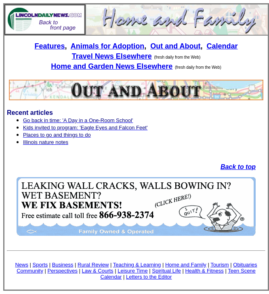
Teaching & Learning (137, 265)
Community (30, 271)
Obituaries (245, 265)
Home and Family (185, 265)
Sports (40, 265)
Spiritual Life (166, 271)
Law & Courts (97, 271)
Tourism (219, 265)
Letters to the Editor (149, 277)
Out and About (175, 46)
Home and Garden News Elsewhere (111, 66)
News (21, 265)
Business (63, 265)
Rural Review (93, 265)
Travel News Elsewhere (112, 56)
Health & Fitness (204, 271)
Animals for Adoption (107, 46)
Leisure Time (132, 271)
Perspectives (63, 271)
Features (49, 46)
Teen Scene (242, 271)
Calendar (222, 46)
